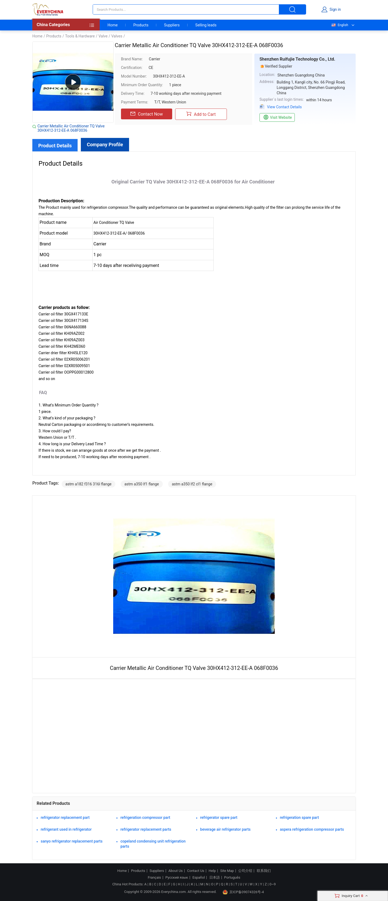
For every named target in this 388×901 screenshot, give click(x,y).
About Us (175, 870)
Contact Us (195, 870)
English (339, 25)
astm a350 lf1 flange (141, 484)
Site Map (227, 870)
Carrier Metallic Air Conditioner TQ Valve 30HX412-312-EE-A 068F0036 (71, 128)
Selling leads (206, 25)
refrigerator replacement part (65, 817)
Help (212, 870)
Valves (116, 36)
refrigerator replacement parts (145, 829)
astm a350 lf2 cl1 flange (192, 484)
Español (198, 877)
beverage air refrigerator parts (225, 829)
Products (140, 25)
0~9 (272, 884)
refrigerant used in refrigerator (66, 829)
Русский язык (176, 877)
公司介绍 (245, 870)
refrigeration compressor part (145, 817)
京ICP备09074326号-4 (243, 892)
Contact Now (146, 114)
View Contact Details (284, 107)
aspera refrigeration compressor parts (312, 829)
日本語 (214, 877)
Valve (103, 36)
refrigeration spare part (299, 817)
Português (232, 877)
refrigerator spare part (218, 817)
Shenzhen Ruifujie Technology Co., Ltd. (297, 59)
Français (154, 877)
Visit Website (277, 117)
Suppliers (172, 25)
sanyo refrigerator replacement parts (71, 841)
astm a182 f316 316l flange (88, 484)
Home (113, 25)
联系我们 (264, 870)
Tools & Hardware (80, 36)
